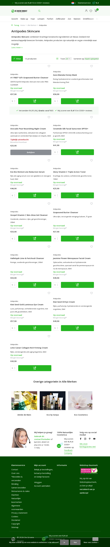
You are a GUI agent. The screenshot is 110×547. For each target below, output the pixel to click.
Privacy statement (19, 512)
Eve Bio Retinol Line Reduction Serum (51, 130)
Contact (14, 469)
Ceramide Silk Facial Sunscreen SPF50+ (21, 130)
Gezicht (14, 18)
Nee (75, 542)
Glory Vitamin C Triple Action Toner (81, 130)
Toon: (62, 58)
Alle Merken (32, 25)
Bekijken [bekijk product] (84, 109)
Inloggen (38, 482)
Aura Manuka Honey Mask (53, 77)
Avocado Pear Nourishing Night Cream (83, 78)
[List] (57, 59)
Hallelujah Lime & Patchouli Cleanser (80, 186)
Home (23, 25)
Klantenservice (84, 3)
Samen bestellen (18, 487)
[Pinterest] (90, 438)
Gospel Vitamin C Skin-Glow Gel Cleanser (22, 186)
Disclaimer (15, 519)
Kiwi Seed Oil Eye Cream (82, 230)
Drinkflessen (88, 18)
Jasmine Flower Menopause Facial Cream (23, 231)
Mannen (77, 18)
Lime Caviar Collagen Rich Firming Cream (24, 286)
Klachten (15, 494)
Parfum (50, 18)
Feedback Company (68, 451)
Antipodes (16, 74)
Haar (33, 18)
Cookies (14, 516)
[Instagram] (85, 438)
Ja (64, 542)
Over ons (15, 472)
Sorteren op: (79, 58)
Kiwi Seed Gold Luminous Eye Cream (53, 231)
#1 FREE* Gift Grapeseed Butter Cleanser (23, 78)
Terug (15, 25)
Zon (69, 18)
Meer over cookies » (91, 542)
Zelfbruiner (60, 18)
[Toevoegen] (28, 109)
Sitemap (14, 527)
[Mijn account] (86, 10)
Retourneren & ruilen (20, 490)
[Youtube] (94, 438)
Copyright (15, 523)
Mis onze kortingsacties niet (88, 445)
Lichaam (40, 18)
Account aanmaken (42, 485)
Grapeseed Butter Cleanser (50, 186)
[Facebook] (81, 438)
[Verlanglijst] (91, 10)
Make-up (24, 18)
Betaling (14, 483)
